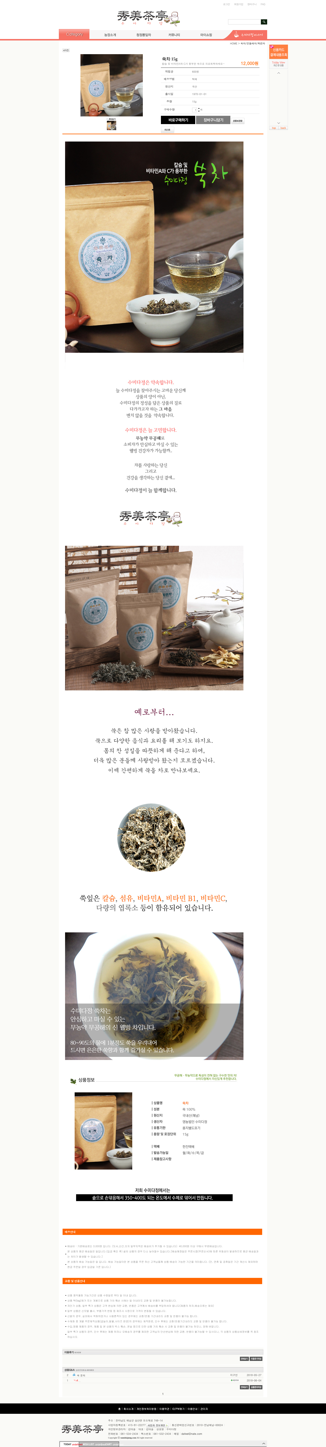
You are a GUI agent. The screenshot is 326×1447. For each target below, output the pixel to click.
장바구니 (252, 4)
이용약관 (164, 1408)
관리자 (204, 1408)
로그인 (226, 4)
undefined (75, 1444)
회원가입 (238, 4)
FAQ (263, 4)
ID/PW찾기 (178, 1408)
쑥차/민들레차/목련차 (253, 43)
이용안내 (193, 1408)
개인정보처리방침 (146, 1408)
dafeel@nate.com (192, 1433)
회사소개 (128, 1408)
